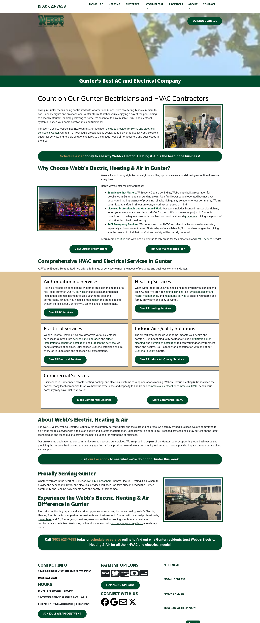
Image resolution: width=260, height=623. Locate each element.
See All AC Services (61, 312)
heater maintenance (146, 295)
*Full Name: (172, 565)
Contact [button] (209, 4)
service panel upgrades (86, 339)
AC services (79, 291)
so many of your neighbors (127, 523)
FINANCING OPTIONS (120, 585)
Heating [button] (114, 4)
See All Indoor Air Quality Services (162, 359)
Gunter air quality (145, 350)
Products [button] (176, 4)
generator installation (73, 343)
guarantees (191, 216)
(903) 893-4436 (52, 6)
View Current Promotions (91, 249)
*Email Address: (175, 579)
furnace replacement (201, 291)
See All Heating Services (155, 308)
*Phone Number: (175, 593)
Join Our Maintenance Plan (168, 249)
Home (93, 4)
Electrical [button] (133, 4)
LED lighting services (103, 343)
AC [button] (101, 4)
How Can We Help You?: (180, 608)
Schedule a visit (72, 156)
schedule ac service (106, 540)
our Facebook (98, 459)
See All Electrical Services (65, 359)
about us (120, 239)
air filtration (198, 339)
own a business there (98, 481)
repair (95, 299)
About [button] (193, 4)
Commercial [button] (155, 4)
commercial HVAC (187, 386)
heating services (173, 291)
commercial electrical (160, 386)
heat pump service (175, 295)
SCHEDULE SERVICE (205, 21)
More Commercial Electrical (94, 400)
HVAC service (204, 239)
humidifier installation (164, 343)
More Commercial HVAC (167, 400)
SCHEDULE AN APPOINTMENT (62, 614)
